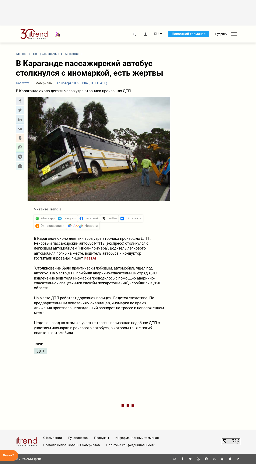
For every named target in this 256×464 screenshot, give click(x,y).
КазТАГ (90, 258)
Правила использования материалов (71, 445)
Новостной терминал (189, 34)
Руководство (78, 438)
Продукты (101, 438)
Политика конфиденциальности (130, 445)
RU (156, 34)
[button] (20, 101)
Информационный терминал (137, 438)
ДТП (40, 351)
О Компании (52, 438)
